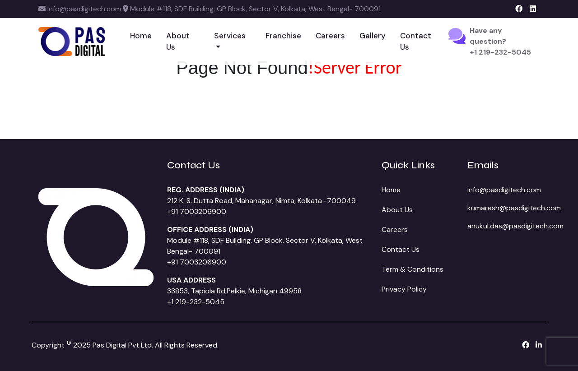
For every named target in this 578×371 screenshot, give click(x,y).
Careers (330, 36)
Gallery (372, 36)
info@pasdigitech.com (504, 190)
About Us (178, 41)
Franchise (283, 36)
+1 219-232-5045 (195, 301)
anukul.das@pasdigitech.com (515, 226)
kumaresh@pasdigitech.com (514, 208)
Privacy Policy (404, 289)
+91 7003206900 (196, 211)
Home (141, 36)
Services (230, 36)
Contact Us (415, 41)
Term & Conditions (412, 269)
